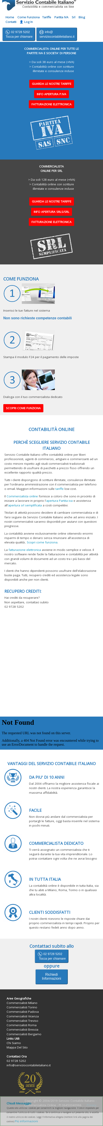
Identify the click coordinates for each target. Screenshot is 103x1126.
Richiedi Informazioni (51, 976)
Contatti (11, 22)
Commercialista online (22, 496)
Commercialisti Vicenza (23, 1016)
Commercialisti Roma (22, 1025)
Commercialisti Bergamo (24, 1034)
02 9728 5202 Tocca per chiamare (19, 34)
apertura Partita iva (59, 501)
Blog (82, 17)
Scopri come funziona (42, 542)
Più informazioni (26, 1121)
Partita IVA (61, 17)
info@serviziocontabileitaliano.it (29, 1065)
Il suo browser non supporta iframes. (51, 733)
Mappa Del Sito (17, 1047)
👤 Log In (26, 22)
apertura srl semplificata (25, 505)
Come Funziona (28, 17)
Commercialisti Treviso (22, 1021)
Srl (73, 17)
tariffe (59, 489)
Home (10, 17)
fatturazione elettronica (25, 550)
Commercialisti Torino (22, 1007)
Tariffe (46, 17)
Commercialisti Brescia (22, 1029)
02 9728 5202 (51, 955)
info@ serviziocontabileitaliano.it (57, 34)
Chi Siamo (14, 1043)
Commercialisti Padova (23, 1012)
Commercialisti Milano (22, 1003)
